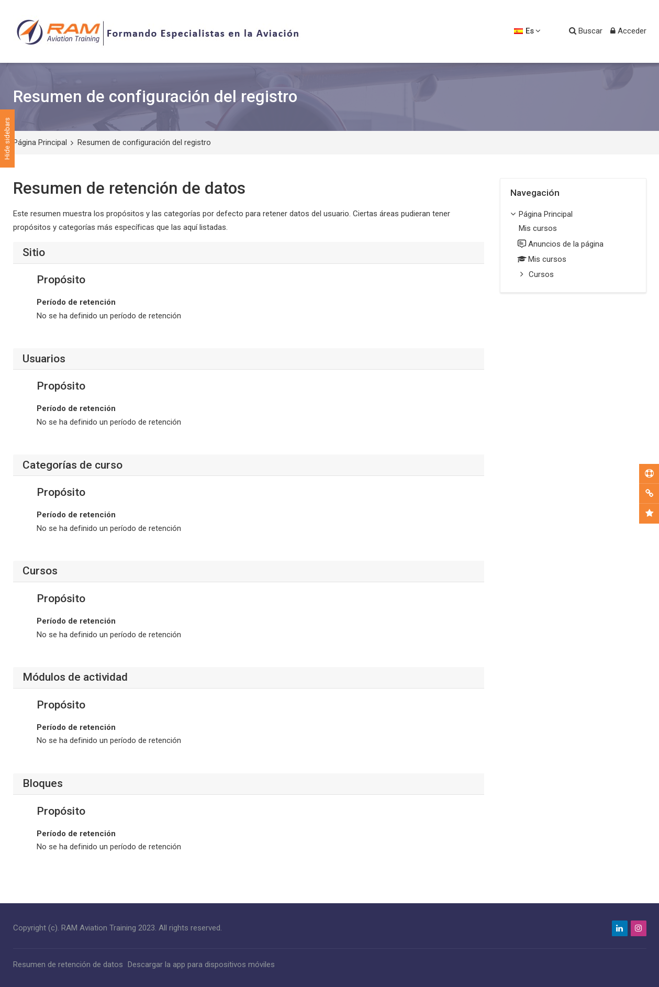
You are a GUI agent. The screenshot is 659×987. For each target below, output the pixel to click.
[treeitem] (572, 245)
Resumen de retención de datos (68, 964)
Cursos (541, 274)
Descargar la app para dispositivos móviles (201, 964)
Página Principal (40, 142)
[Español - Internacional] (527, 31)
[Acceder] (628, 31)
